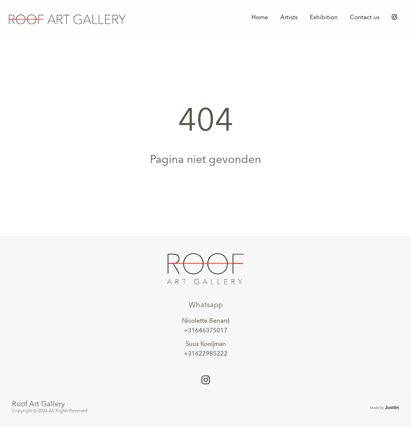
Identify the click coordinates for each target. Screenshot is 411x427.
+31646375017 (205, 331)
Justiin (392, 407)
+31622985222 (205, 354)
